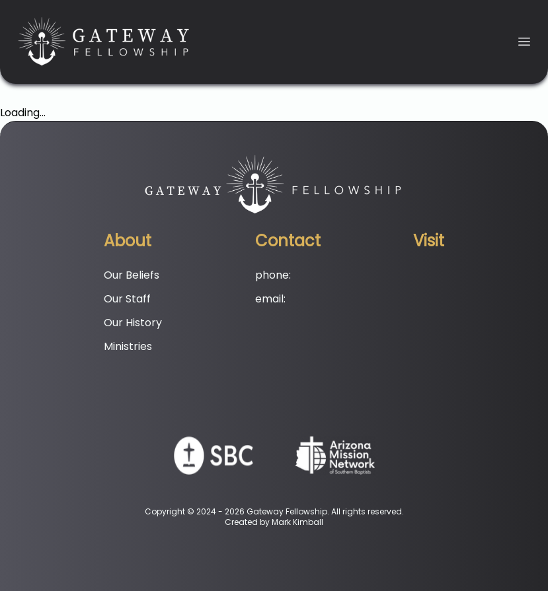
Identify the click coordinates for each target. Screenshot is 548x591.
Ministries (128, 346)
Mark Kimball (297, 522)
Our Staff (127, 298)
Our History (133, 322)
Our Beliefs (131, 275)
